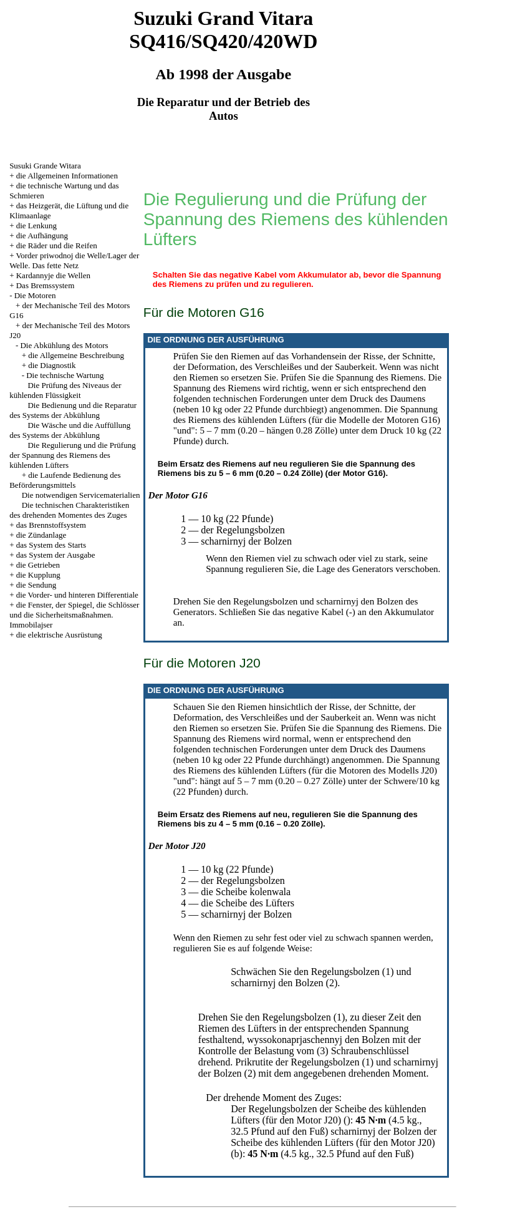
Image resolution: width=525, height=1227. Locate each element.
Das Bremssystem (45, 285)
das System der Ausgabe (55, 555)
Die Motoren (35, 295)
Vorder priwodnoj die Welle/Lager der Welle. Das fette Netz (74, 260)
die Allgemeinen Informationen (67, 175)
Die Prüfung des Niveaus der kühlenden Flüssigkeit (65, 390)
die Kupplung (38, 575)
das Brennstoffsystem (51, 525)
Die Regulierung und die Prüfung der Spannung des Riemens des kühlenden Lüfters (72, 455)
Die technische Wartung (65, 375)
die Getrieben (38, 565)
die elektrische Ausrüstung (59, 634)
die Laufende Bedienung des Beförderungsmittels (64, 480)
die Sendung (36, 584)
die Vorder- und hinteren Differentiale (77, 594)
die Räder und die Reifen (56, 245)
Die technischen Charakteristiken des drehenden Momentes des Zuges (69, 510)
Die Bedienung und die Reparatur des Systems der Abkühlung (73, 410)
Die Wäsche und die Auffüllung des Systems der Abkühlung (69, 430)
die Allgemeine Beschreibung (76, 355)
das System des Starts (51, 545)
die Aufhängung (42, 235)
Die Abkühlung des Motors (64, 345)
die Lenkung (36, 225)
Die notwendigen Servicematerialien (81, 495)
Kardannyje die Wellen (53, 275)
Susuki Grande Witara (45, 165)
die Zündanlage (41, 535)
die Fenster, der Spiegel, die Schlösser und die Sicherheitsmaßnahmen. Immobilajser (74, 614)
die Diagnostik (51, 365)
